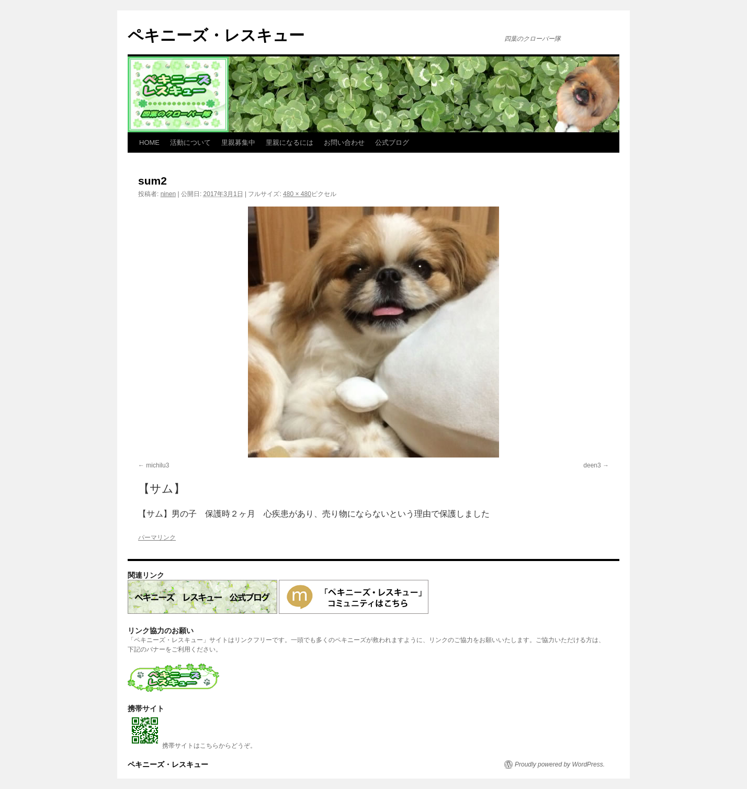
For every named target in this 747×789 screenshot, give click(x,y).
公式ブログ (392, 142)
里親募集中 (238, 142)
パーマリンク (157, 537)
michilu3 (157, 465)
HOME (149, 142)
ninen (168, 194)
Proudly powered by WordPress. (560, 764)
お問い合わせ (344, 142)
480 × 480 (297, 194)
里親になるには (289, 142)
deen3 (592, 465)
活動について (190, 142)
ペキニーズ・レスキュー (216, 35)
